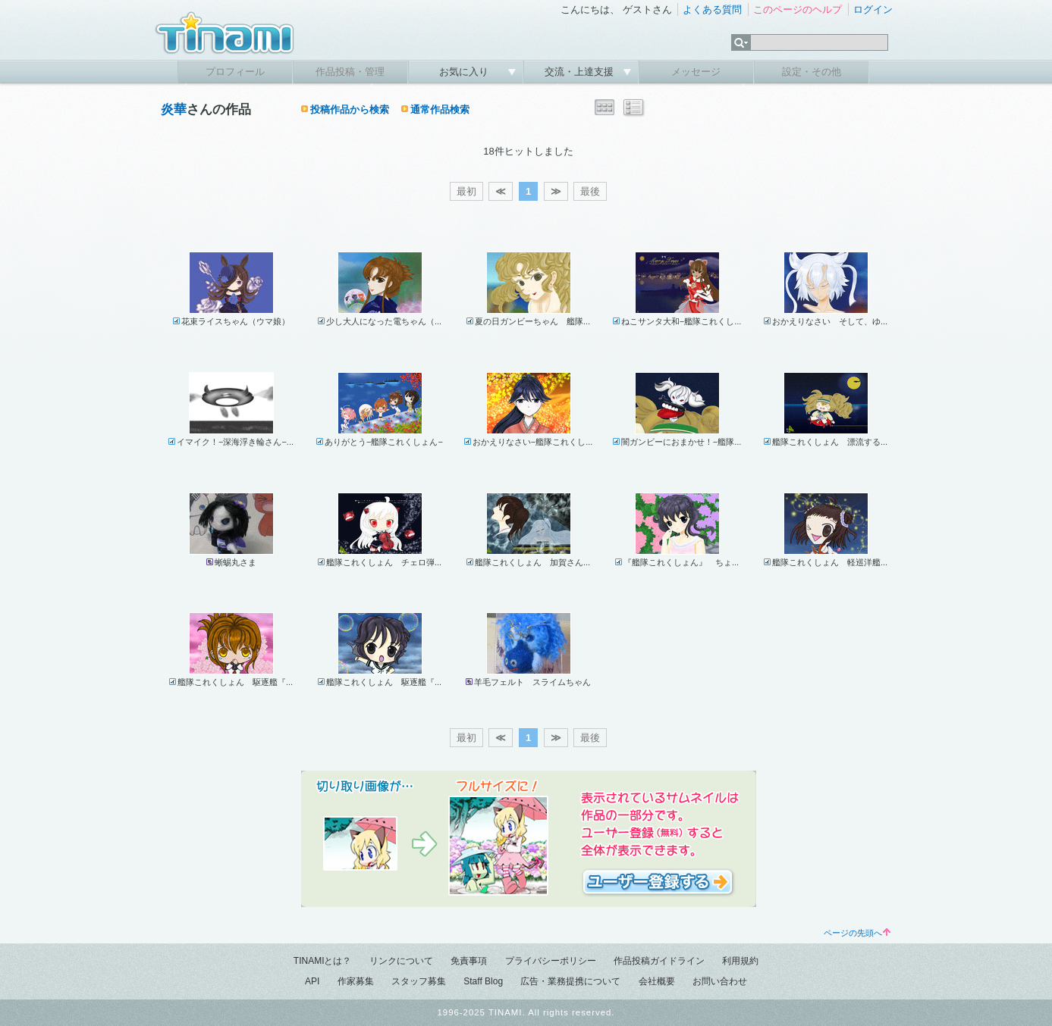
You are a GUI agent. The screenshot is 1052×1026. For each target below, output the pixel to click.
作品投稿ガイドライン (659, 961)
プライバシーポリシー (550, 961)
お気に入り (465, 71)
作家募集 (356, 981)
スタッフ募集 (418, 981)
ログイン (873, 9)
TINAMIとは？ (323, 961)
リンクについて (401, 961)
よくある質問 (712, 9)
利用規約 (740, 961)
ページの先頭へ (857, 932)
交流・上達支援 (581, 71)
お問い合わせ (719, 981)
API (312, 981)
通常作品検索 (439, 109)
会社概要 (657, 981)
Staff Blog (483, 981)
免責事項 (469, 961)
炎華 (174, 109)
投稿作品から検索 (349, 109)
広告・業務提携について (570, 981)
